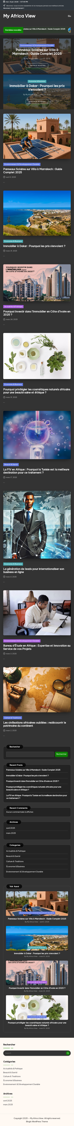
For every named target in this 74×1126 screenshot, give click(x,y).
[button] (37, 65)
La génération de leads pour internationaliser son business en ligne (33, 570)
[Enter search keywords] (37, 1053)
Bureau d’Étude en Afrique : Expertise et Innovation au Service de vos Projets (36, 647)
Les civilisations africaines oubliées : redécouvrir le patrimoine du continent (34, 724)
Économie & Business (37, 81)
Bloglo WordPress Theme (37, 1121)
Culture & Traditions (12, 718)
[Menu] (69, 16)
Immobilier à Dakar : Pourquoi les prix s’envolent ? (37, 88)
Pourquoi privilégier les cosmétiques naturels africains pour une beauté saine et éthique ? (36, 391)
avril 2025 (10, 828)
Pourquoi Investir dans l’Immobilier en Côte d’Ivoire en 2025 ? (36, 313)
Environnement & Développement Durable (37, 45)
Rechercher (15, 747)
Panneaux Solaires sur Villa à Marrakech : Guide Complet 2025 (46, 29)
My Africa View (19, 16)
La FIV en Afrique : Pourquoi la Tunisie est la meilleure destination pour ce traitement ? (36, 471)
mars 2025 (11, 833)
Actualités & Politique (13, 306)
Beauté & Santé (11, 464)
